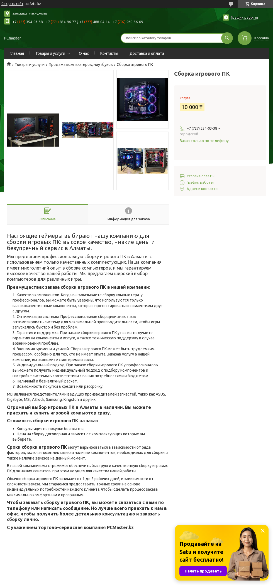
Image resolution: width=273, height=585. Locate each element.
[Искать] (227, 38)
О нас (84, 53)
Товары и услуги (50, 53)
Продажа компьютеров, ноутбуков (81, 64)
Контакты (109, 53)
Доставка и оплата (147, 53)
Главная (17, 53)
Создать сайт (12, 4)
